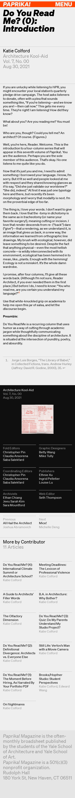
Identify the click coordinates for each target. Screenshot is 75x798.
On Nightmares (14, 704)
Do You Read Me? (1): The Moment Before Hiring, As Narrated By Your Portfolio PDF (18, 680)
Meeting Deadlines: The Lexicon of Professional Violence (54, 568)
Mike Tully (46, 456)
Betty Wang (47, 452)
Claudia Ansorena (15, 456)
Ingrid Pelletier (49, 479)
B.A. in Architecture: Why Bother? (53, 596)
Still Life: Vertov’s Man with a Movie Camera (54, 647)
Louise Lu (46, 482)
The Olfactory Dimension (12, 618)
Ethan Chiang (12, 497)
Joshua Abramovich (17, 527)
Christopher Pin (14, 452)
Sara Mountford (14, 505)
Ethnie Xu (46, 475)
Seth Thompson (50, 497)
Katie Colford (16, 50)
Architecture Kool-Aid (25, 56)
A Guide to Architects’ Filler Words (18, 596)
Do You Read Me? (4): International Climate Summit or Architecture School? (18, 570)
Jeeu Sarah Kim (14, 501)
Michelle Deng (49, 527)
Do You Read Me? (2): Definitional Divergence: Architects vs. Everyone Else (19, 651)
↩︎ (64, 368)
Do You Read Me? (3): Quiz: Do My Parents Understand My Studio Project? (53, 622)
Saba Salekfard (13, 460)
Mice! (43, 523)
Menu (63, 4)
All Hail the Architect (17, 523)
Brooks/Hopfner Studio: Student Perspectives (50, 678)
